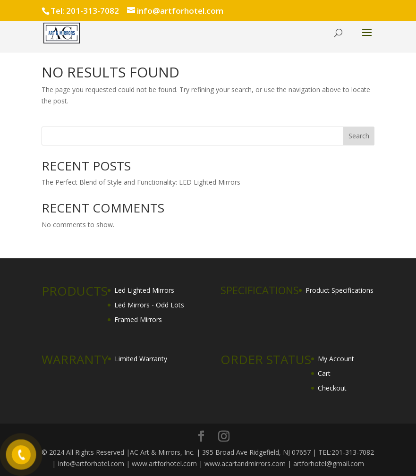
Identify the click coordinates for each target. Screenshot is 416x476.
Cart (324, 373)
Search (358, 135)
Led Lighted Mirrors (144, 290)
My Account (336, 358)
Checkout (332, 387)
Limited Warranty (141, 358)
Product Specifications (340, 290)
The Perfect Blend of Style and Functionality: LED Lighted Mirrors (141, 182)
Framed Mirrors (138, 319)
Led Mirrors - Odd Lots (149, 304)
